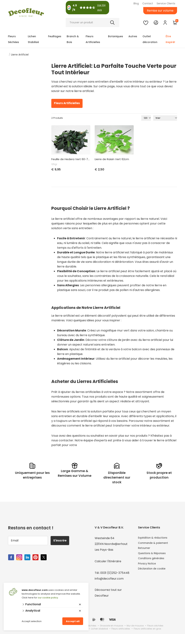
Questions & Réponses (154, 555)
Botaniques (115, 36)
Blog (136, 3)
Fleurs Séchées (13, 39)
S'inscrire (61, 540)
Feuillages (54, 36)
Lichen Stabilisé (33, 39)
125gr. (54, 164)
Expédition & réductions (154, 538)
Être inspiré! (170, 39)
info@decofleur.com (109, 579)
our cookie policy (48, 597)
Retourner (145, 550)
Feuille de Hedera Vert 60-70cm (70, 159)
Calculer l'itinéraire (108, 561)
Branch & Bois (73, 39)
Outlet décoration (150, 39)
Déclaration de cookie (153, 573)
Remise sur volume (160, 10)
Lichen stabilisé (99, 628)
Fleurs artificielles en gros (147, 628)
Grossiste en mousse (111, 625)
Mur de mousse (135, 625)
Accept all (72, 621)
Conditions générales (153, 561)
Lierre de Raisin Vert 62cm (112, 159)
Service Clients (166, 3)
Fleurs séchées (155, 625)
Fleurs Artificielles (93, 39)
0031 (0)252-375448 (114, 573)
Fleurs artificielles (120, 628)
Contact (147, 3)
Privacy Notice (148, 567)
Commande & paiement (155, 544)
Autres (132, 36)
